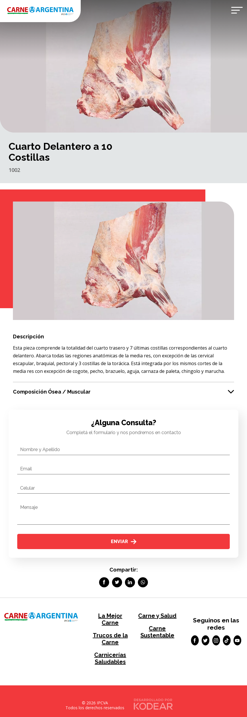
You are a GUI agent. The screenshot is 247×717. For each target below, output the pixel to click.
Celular (27, 488)
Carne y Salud (157, 615)
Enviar (123, 541)
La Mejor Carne (110, 619)
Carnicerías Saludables (110, 658)
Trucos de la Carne (110, 639)
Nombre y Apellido (40, 449)
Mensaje (29, 507)
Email (26, 468)
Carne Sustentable (157, 632)
